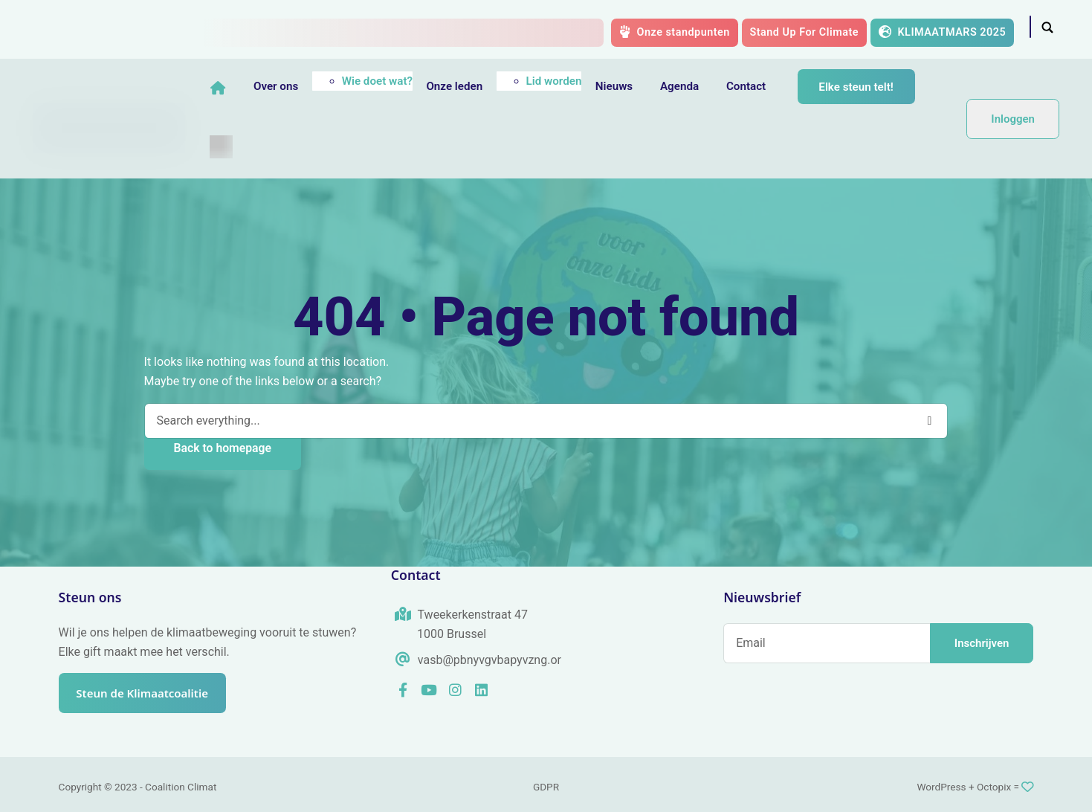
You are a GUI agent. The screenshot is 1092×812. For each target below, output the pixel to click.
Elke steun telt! (890, 87)
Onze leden (488, 86)
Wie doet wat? (410, 81)
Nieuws (647, 86)
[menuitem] (255, 146)
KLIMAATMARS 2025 (943, 32)
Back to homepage (222, 448)
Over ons (309, 86)
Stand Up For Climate (804, 32)
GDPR (546, 787)
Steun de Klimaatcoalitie (149, 693)
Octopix (994, 787)
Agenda (713, 86)
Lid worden (588, 81)
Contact (779, 86)
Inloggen (1013, 119)
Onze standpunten (674, 32)
